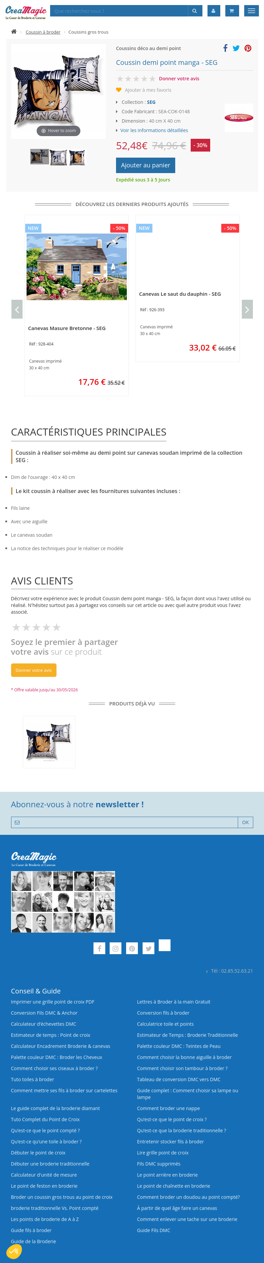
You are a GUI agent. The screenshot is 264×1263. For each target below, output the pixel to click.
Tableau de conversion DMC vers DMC (179, 1079)
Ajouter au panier (145, 165)
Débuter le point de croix (38, 1152)
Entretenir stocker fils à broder (170, 1141)
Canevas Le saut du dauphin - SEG (180, 293)
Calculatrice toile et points (165, 1024)
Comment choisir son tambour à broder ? (182, 1068)
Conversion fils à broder (163, 1013)
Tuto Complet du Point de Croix (45, 1119)
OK (245, 822)
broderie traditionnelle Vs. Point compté (55, 1208)
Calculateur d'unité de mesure (44, 1175)
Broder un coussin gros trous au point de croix (62, 1197)
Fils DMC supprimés (159, 1163)
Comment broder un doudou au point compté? (188, 1197)
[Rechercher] (195, 10)
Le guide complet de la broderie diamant (55, 1108)
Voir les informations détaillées (154, 130)
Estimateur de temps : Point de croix (50, 1035)
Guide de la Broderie (33, 1241)
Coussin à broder (43, 32)
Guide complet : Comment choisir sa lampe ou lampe (187, 1093)
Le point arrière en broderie (167, 1175)
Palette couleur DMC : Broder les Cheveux (56, 1057)
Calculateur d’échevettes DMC (43, 1024)
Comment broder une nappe (168, 1108)
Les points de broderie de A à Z (45, 1219)
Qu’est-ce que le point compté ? (45, 1130)
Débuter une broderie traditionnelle (50, 1163)
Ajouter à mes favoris (148, 90)
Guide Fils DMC (154, 1230)
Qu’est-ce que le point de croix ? (172, 1119)
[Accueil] (14, 32)
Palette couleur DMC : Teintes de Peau (179, 1046)
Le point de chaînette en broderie (173, 1186)
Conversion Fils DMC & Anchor (44, 1013)
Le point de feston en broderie (44, 1186)
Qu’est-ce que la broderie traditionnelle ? (181, 1130)
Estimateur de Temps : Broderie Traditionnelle (187, 1035)
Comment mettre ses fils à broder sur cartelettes (64, 1090)
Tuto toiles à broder (32, 1079)
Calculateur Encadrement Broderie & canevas (60, 1046)
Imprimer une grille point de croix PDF (53, 1002)
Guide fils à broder (31, 1230)
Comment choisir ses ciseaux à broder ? (54, 1068)
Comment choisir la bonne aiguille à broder (184, 1057)
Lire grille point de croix (163, 1152)
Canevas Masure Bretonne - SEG (67, 328)
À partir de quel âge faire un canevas (177, 1208)
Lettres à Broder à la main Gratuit (174, 1002)
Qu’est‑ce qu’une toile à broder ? (46, 1141)
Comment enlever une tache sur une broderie (187, 1219)
